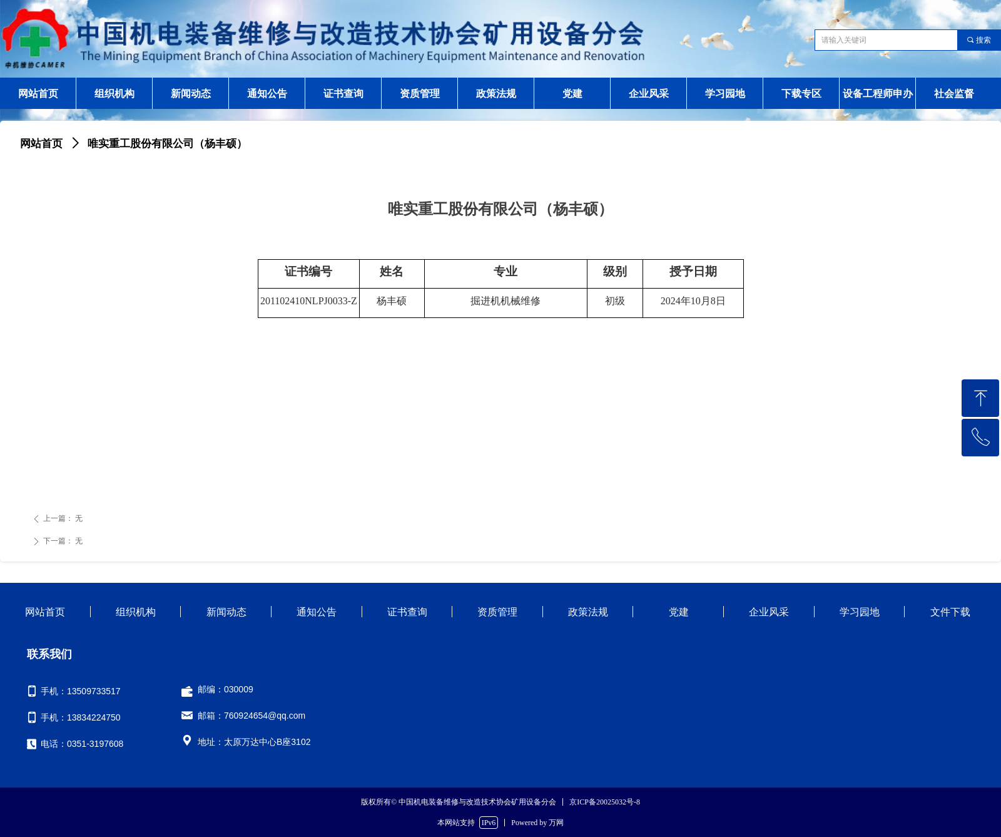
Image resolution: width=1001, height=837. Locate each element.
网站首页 (41, 144)
